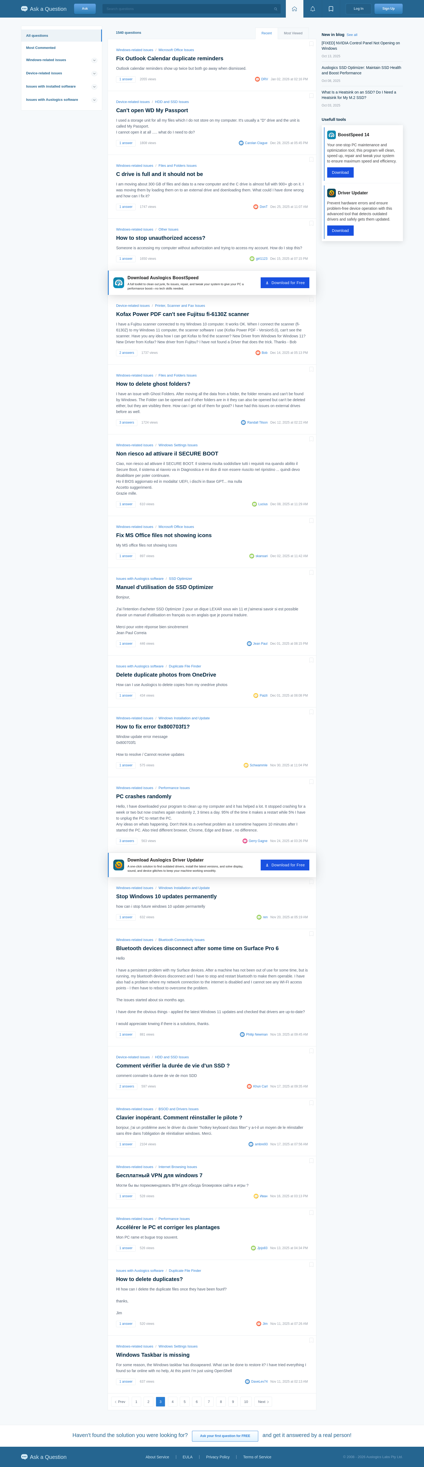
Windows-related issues (46, 60)
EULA (188, 1457)
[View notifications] (312, 9)
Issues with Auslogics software (52, 100)
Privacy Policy (218, 1457)
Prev (121, 1402)
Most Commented (40, 48)
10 (246, 1402)
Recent (266, 33)
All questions (37, 36)
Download (340, 172)
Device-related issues (44, 73)
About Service (157, 1457)
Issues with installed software (51, 86)
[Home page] (294, 9)
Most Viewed (293, 33)
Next (262, 1402)
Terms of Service (257, 1457)
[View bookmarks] (331, 9)
